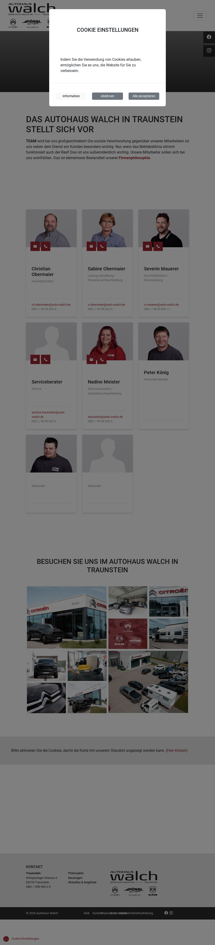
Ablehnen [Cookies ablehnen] (107, 96)
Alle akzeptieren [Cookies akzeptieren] (144, 96)
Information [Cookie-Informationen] (71, 96)
